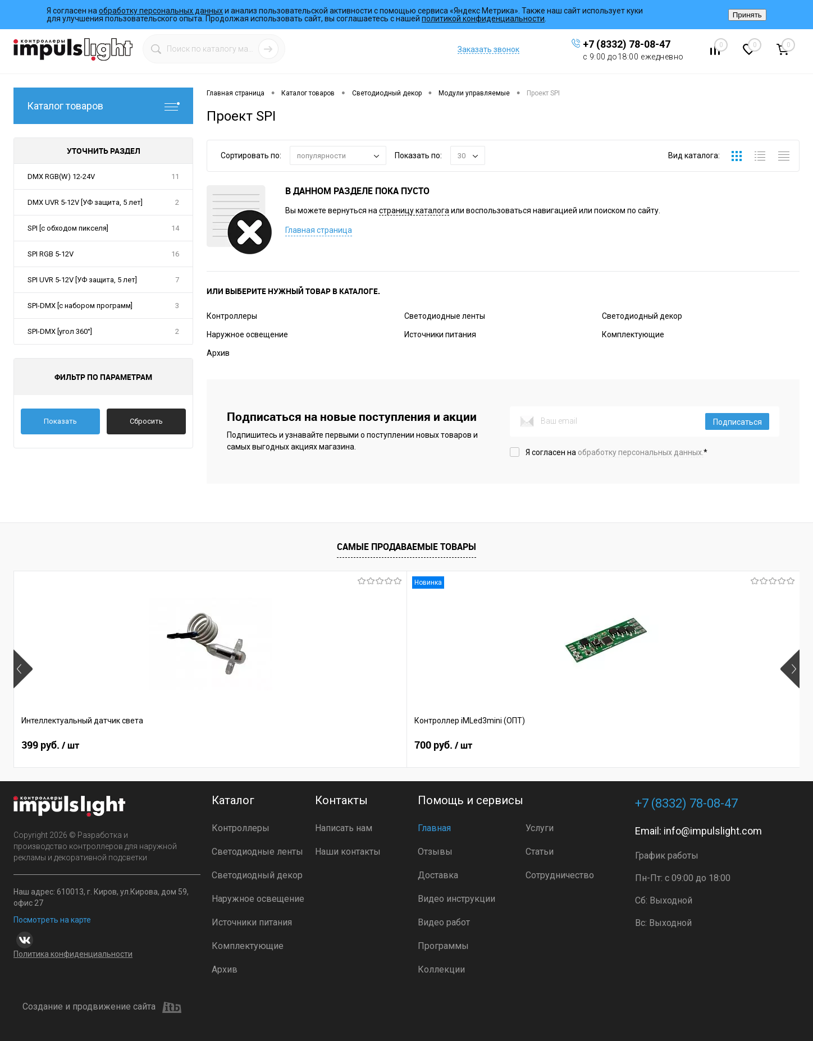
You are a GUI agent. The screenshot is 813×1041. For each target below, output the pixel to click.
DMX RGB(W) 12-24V (61, 176)
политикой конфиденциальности (483, 18)
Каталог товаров (103, 106)
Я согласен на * (616, 452)
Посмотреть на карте (52, 919)
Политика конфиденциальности (73, 954)
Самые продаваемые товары (406, 546)
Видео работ (444, 922)
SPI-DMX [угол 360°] (60, 331)
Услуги (540, 828)
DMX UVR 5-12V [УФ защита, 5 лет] (85, 202)
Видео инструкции (456, 898)
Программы (443, 946)
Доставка (438, 875)
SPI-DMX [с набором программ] (80, 305)
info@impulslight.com (713, 831)
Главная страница (318, 230)
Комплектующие (633, 334)
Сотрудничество (560, 875)
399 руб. (50, 745)
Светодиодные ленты (444, 315)
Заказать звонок (488, 49)
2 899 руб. (447, 745)
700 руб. (247, 745)
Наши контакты (348, 851)
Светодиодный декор (642, 315)
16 (175, 254)
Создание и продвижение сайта (101, 1007)
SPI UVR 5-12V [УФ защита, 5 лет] (82, 280)
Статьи (540, 851)
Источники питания (440, 334)
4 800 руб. (644, 745)
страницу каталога (414, 210)
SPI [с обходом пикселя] (68, 228)
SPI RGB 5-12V (51, 254)
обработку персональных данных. (641, 452)
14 (175, 228)
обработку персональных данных (161, 10)
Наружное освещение (247, 334)
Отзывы (435, 851)
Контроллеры (232, 315)
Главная (434, 828)
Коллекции (441, 969)
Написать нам (343, 828)
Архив (218, 352)
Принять (747, 15)
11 (175, 176)
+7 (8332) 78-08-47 (626, 44)
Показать (60, 421)
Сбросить (146, 421)
